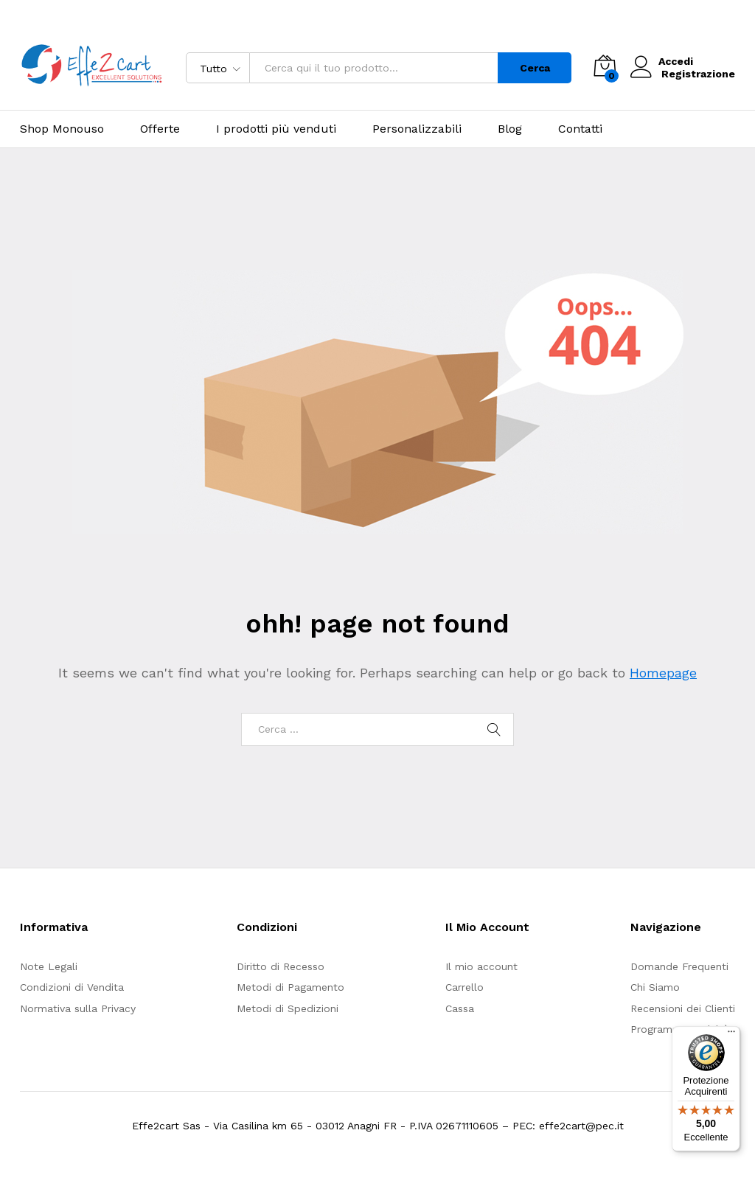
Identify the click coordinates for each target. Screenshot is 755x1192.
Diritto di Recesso (280, 966)
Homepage (663, 672)
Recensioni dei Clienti (682, 1008)
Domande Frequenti (679, 966)
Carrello (464, 987)
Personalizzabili (417, 129)
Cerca (535, 68)
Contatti (580, 129)
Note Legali (48, 966)
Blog (510, 129)
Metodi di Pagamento (290, 987)
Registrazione (698, 74)
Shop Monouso (62, 129)
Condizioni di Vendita (72, 987)
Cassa (459, 1008)
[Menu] (731, 1035)
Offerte (160, 129)
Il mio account (481, 966)
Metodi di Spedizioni (287, 1008)
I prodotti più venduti (276, 129)
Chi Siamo (655, 987)
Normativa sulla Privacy (78, 1008)
